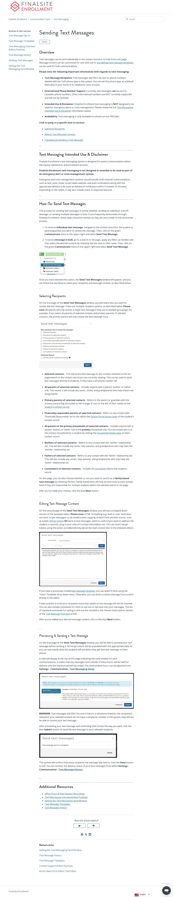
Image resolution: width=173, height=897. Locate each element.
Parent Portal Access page (104, 416)
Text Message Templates (21, 40)
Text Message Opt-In (19, 35)
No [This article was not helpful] (93, 826)
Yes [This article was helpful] (79, 826)
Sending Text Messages (21, 60)
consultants (100, 468)
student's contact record (57, 407)
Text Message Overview (58, 613)
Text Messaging (61, 19)
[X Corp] (86, 834)
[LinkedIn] (90, 834)
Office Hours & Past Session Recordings (65, 793)
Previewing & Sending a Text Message (64, 140)
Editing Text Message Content (60, 134)
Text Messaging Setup (82, 668)
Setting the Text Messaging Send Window (21, 67)
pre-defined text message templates (115, 62)
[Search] (144, 19)
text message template (83, 590)
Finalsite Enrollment (18, 19)
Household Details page (109, 433)
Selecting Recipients (55, 128)
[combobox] (142, 894)
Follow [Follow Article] (44, 42)
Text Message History (20, 55)
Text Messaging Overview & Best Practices (22, 48)
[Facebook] (82, 834)
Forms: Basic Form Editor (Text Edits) (57, 871)
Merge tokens (56, 521)
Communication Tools (40, 19)
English (143, 894)
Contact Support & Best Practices (56, 865)
